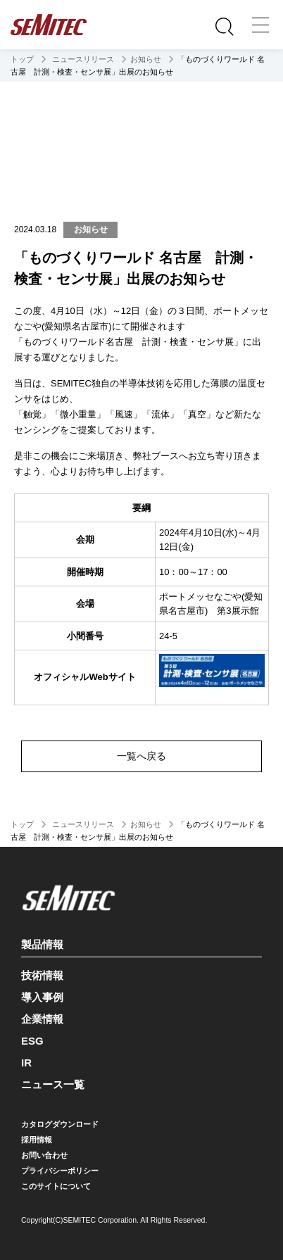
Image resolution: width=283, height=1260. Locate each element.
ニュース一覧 (52, 1084)
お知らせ (145, 59)
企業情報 (42, 1019)
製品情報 (139, 941)
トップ (22, 59)
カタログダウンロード (60, 1124)
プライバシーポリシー (60, 1170)
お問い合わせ (44, 1155)
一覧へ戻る (141, 756)
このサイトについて (56, 1186)
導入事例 (42, 997)
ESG (32, 1041)
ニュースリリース (82, 59)
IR (26, 1063)
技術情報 (42, 975)
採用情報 (36, 1139)
